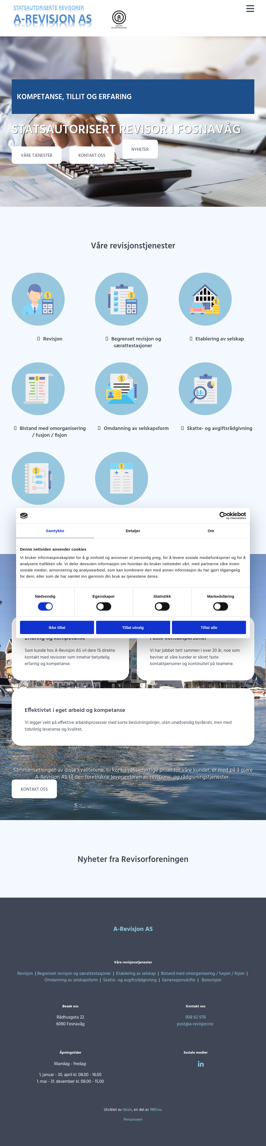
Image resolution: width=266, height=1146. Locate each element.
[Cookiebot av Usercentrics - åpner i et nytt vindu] (223, 516)
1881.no (156, 1110)
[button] (37, 155)
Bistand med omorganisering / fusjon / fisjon (53, 432)
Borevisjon (212, 980)
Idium (127, 1110)
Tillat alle (209, 627)
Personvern (133, 1120)
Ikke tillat (57, 627)
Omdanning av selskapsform (136, 428)
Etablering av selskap (219, 339)
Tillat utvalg (133, 627)
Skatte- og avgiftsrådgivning (219, 428)
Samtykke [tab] (55, 531)
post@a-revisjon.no (195, 1024)
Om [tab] (211, 531)
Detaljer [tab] (133, 531)
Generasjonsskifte (178, 980)
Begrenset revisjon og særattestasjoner (136, 342)
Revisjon (52, 339)
